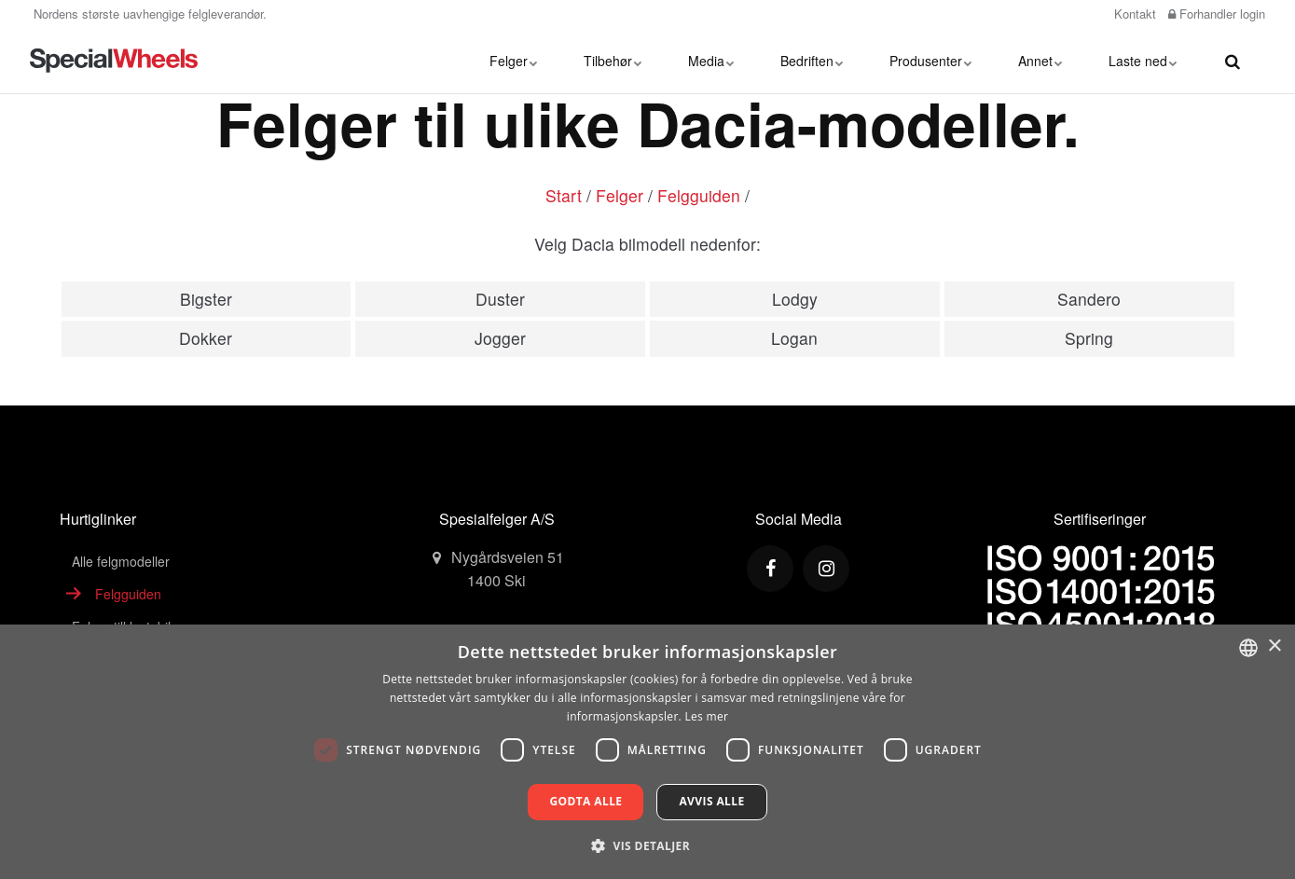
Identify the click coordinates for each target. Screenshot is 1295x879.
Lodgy (795, 298)
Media (711, 60)
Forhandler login (1216, 13)
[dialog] (647, 752)
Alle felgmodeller (121, 561)
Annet (1040, 60)
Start (563, 195)
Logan (794, 338)
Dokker (205, 338)
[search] (1232, 60)
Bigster (206, 298)
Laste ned (1143, 60)
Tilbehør (612, 60)
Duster (500, 298)
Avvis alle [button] (711, 801)
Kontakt (1133, 13)
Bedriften (811, 60)
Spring (1089, 338)
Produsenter (930, 60)
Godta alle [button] (585, 801)
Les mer (706, 716)
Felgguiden (698, 195)
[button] (647, 845)
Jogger (500, 338)
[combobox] (1248, 648)
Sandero (1089, 298)
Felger (513, 60)
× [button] (1274, 646)
